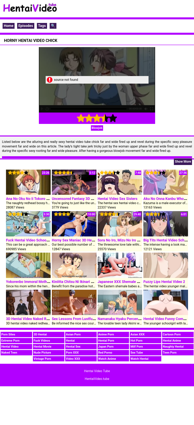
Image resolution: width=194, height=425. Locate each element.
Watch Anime (107, 359)
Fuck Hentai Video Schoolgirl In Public (37, 240)
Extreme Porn (10, 340)
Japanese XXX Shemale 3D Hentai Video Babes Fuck (140, 282)
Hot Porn (137, 340)
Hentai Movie (42, 346)
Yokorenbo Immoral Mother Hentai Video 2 (40, 282)
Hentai (70, 340)
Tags (42, 26)
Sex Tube (137, 352)
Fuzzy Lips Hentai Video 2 (164, 282)
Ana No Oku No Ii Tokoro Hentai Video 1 (38, 199)
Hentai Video (10, 346)
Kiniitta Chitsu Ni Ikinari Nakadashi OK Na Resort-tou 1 (96, 282)
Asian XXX (138, 334)
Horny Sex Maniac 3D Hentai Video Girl (83, 240)
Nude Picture (42, 352)
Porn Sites (8, 334)
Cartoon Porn (172, 334)
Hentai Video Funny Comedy (166, 319)
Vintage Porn (42, 359)
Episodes (25, 26)
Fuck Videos (42, 340)
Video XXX (73, 359)
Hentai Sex (73, 346)
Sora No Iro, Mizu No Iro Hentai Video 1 (129, 240)
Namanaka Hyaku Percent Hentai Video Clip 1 (134, 319)
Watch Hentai (140, 359)
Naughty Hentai (173, 346)
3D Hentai (40, 334)
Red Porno (105, 352)
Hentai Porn (106, 340)
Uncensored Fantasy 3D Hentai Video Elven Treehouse (95, 199)
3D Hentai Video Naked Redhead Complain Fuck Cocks (50, 319)
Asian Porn (73, 334)
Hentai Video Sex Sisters (118, 199)
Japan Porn (106, 346)
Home (8, 26)
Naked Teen (9, 352)
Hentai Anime (172, 340)
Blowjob (97, 128)
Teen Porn (170, 352)
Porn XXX (72, 352)
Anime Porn (106, 334)
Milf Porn (137, 346)
